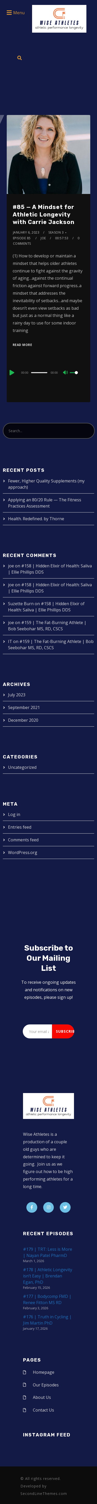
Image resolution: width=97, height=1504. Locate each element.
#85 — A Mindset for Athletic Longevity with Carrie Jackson (43, 214)
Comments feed (23, 840)
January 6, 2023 (26, 232)
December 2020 (23, 720)
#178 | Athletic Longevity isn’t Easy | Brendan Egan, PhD (47, 1276)
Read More (22, 345)
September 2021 (24, 707)
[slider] (39, 372)
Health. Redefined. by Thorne (36, 519)
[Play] (11, 372)
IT (10, 641)
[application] (48, 372)
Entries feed (19, 827)
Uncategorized (22, 767)
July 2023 (16, 695)
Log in (14, 814)
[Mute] (65, 372)
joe (43, 238)
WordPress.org (22, 852)
